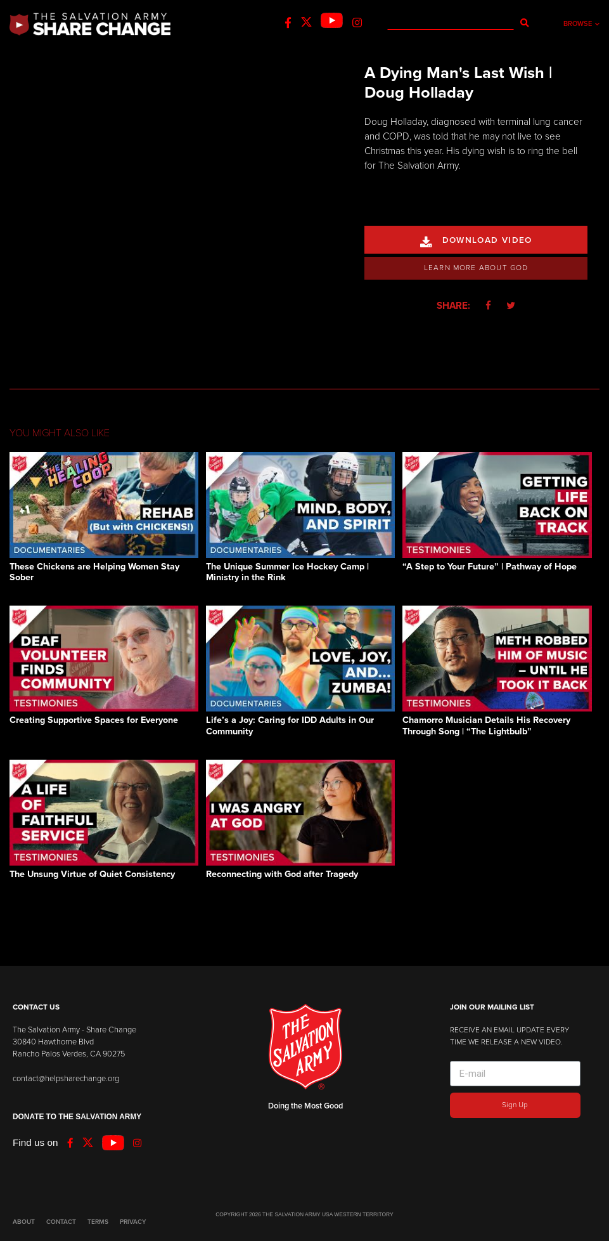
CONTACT (61, 1222)
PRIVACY (133, 1222)
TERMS (97, 1222)
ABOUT (24, 1222)
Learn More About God (476, 267)
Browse (581, 24)
